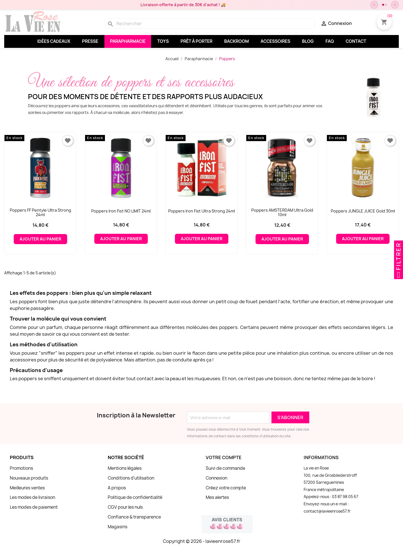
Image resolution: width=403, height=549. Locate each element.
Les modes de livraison (32, 497)
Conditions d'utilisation (131, 478)
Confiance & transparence (134, 517)
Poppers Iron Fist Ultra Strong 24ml (201, 211)
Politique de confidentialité (135, 497)
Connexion (216, 478)
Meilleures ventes (27, 488)
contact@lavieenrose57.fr (327, 511)
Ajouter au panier (40, 239)
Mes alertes (217, 497)
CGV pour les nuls (125, 507)
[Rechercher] (210, 23)
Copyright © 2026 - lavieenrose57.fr (201, 541)
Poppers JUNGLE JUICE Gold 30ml (363, 211)
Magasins (117, 527)
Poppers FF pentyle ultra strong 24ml (40, 212)
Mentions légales (125, 468)
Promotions (21, 468)
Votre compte (224, 457)
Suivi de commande (225, 468)
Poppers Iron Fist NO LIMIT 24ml (121, 211)
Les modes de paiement (34, 507)
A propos (117, 488)
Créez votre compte (226, 488)
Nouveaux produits (29, 478)
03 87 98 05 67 (345, 496)
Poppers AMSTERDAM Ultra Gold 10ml (282, 212)
